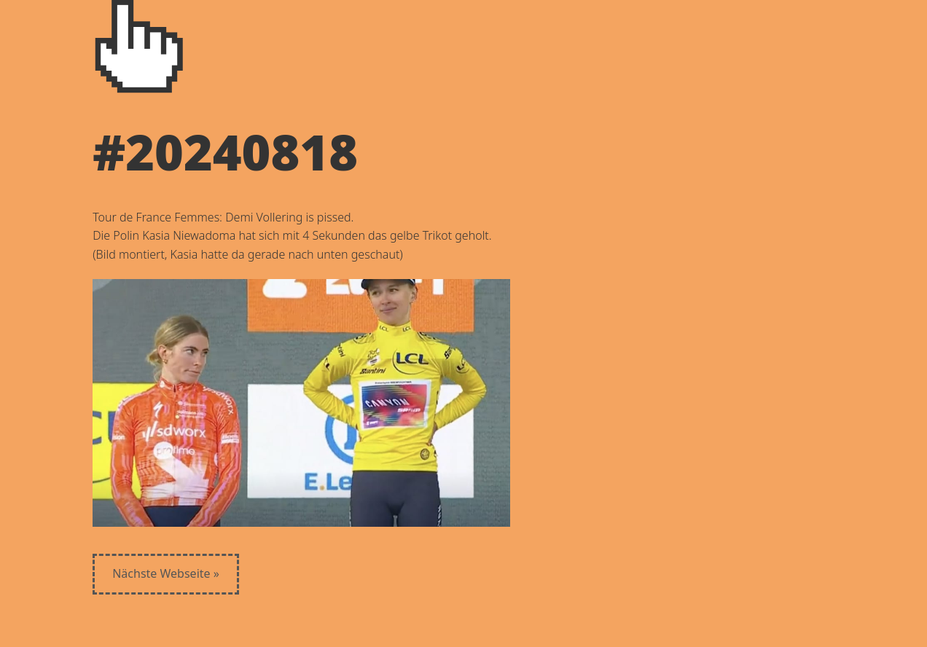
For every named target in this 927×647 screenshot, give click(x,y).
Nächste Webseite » (165, 573)
